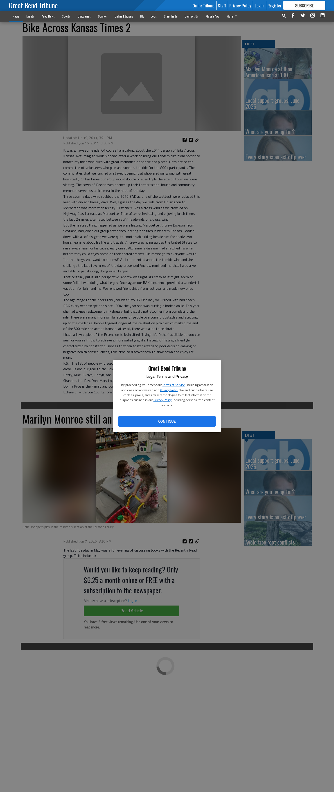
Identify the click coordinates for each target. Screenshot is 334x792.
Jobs (154, 16)
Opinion (102, 16)
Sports (66, 16)
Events (30, 16)
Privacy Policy (169, 390)
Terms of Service (173, 384)
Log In (259, 5)
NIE (142, 16)
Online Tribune (203, 5)
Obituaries (84, 16)
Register (274, 5)
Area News (48, 16)
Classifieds (170, 16)
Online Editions (124, 16)
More (233, 16)
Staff (222, 5)
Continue (167, 421)
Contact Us (192, 16)
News (16, 16)
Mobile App (212, 16)
